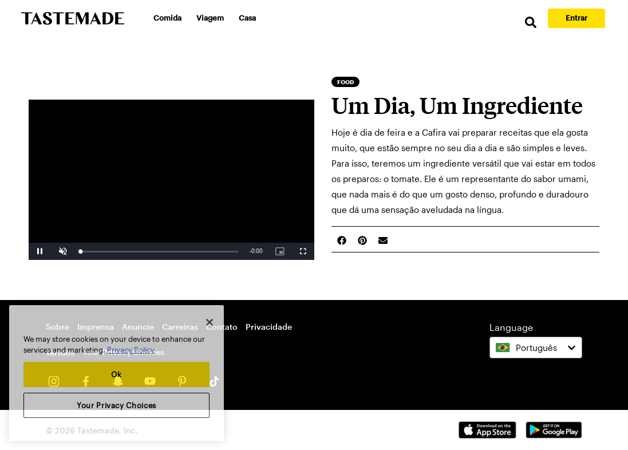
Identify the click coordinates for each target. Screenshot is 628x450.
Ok (116, 374)
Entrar (576, 17)
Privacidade (269, 326)
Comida (167, 17)
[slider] (159, 251)
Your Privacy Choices (116, 405)
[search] (530, 22)
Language (511, 327)
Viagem (210, 17)
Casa (247, 17)
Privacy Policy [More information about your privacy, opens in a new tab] (131, 349)
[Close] (209, 322)
